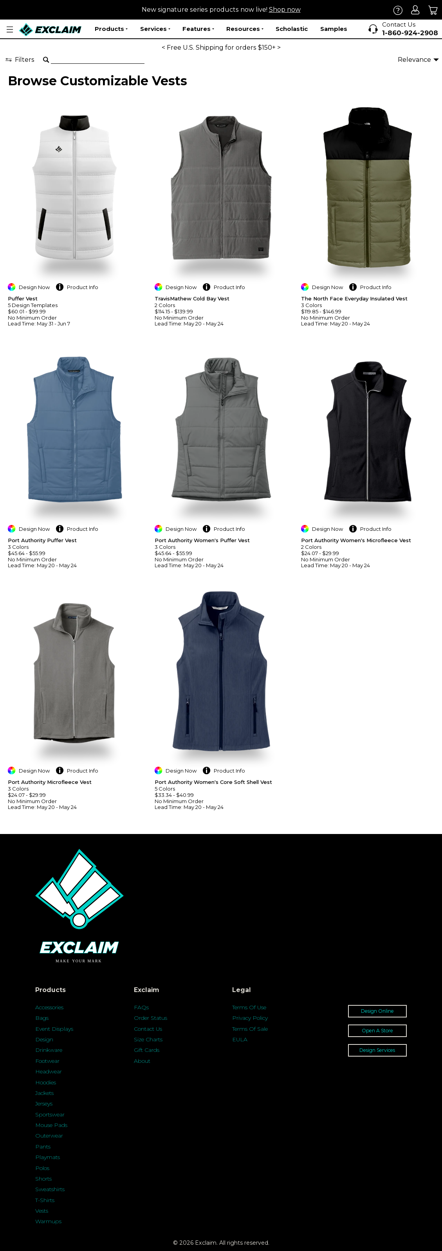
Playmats (47, 1157)
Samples (333, 28)
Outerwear (49, 1135)
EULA (239, 1039)
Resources (244, 29)
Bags (42, 1017)
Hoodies (45, 1082)
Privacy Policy (250, 1017)
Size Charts (148, 1039)
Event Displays (54, 1028)
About (142, 1060)
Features (198, 29)
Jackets (44, 1092)
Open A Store (377, 1031)
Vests (41, 1210)
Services (155, 29)
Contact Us (148, 1028)
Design (44, 1039)
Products (111, 29)
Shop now (285, 9)
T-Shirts (44, 1200)
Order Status (150, 1017)
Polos (42, 1168)
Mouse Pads (51, 1125)
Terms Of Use (249, 1007)
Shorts (43, 1178)
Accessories (49, 1007)
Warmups (48, 1221)
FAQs (141, 1007)
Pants (43, 1146)
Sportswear (50, 1114)
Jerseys (43, 1103)
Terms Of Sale (250, 1028)
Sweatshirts (50, 1189)
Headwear (48, 1071)
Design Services (377, 1050)
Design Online (377, 1011)
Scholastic (292, 28)
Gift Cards (146, 1049)
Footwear (47, 1060)
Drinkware (48, 1049)
